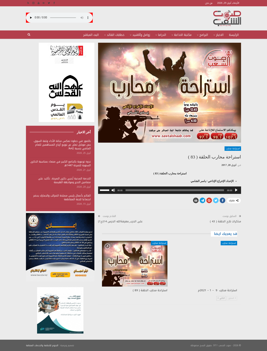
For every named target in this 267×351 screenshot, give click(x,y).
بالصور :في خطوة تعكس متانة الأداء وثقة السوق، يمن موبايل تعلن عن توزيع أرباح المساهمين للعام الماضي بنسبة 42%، (62, 145)
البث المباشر (91, 35)
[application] (169, 190)
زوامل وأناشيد (141, 35)
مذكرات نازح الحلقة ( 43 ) (225, 221)
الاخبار (220, 35)
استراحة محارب (233, 149)
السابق (232, 298)
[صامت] (113, 190)
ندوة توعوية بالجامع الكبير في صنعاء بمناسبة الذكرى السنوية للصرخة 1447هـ (60, 163)
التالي (221, 298)
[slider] (175, 190)
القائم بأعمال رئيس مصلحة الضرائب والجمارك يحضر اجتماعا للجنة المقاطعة (62, 197)
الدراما (162, 35)
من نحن (208, 3)
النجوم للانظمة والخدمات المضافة (42, 345)
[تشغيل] (236, 190)
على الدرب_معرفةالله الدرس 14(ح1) (120, 221)
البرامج (204, 35)
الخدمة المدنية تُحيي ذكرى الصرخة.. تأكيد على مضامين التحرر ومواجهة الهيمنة (64, 180)
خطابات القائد (115, 35)
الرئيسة (234, 35)
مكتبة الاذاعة (183, 35)
